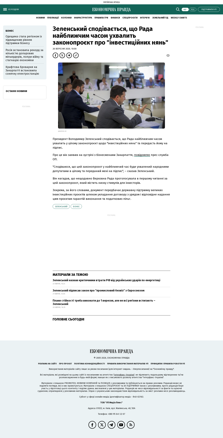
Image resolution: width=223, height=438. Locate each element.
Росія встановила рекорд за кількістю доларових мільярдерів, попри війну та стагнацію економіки (24, 55)
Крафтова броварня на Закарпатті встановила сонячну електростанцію (22, 70)
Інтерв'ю (145, 17)
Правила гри (101, 17)
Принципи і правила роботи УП (168, 363)
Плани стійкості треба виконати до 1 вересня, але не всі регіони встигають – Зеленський (104, 302)
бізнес (76, 206)
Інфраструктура (83, 17)
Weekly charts (179, 17)
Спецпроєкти (130, 17)
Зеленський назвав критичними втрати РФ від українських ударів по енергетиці (106, 280)
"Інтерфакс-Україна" (123, 374)
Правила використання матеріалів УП (127, 363)
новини (40, 17)
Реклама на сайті (47, 363)
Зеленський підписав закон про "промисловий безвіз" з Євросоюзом (98, 290)
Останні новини (16, 91)
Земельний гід (160, 17)
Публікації (53, 17)
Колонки (66, 17)
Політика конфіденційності (89, 363)
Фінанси (115, 17)
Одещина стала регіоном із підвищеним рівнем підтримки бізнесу (24, 40)
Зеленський (61, 206)
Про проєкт (65, 363)
